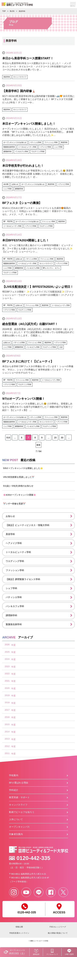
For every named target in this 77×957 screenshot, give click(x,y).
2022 (7, 673)
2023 (7, 666)
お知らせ (10, 516)
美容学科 (10, 534)
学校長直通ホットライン (19, 933)
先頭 (8, 437)
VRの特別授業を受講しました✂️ (18, 477)
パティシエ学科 (14, 597)
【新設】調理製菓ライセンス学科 (23, 579)
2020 (7, 688)
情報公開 (19, 927)
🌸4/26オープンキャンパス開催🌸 (19, 495)
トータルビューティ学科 (18, 552)
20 (55, 437)
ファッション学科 (15, 570)
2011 (7, 753)
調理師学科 (11, 615)
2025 (7, 652)
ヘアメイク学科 (14, 543)
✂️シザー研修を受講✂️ (14, 503)
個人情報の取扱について (58, 933)
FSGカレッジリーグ (58, 927)
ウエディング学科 (15, 561)
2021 (7, 681)
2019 (7, 695)
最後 (38, 445)
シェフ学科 (11, 588)
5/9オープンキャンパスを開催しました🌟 (23, 468)
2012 (7, 746)
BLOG (12, 11)
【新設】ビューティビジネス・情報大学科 (27, 525)
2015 (7, 724)
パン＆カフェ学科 (15, 606)
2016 (7, 717)
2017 (7, 710)
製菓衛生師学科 (14, 624)
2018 (7, 702)
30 (62, 437)
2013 (7, 739)
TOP (4, 11)
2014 (7, 731)
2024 (7, 659)
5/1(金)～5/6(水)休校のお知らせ (18, 486)
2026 (7, 644)
